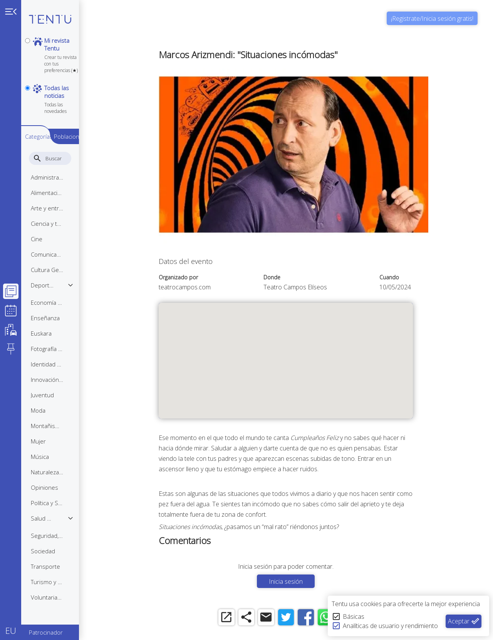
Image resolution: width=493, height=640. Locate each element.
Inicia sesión (296, 581)
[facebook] (316, 617)
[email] (274, 617)
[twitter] (295, 617)
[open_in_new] (232, 617)
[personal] (27, 40)
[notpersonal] (27, 73)
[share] (253, 617)
